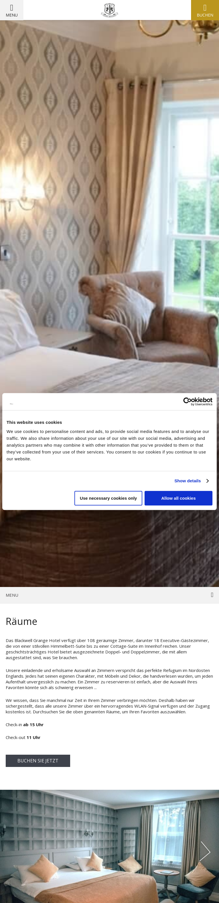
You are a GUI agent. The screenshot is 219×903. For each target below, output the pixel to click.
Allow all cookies (178, 498)
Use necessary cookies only (108, 498)
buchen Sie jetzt (37, 761)
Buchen (205, 15)
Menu (12, 15)
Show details (188, 480)
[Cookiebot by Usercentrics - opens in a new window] (187, 401)
